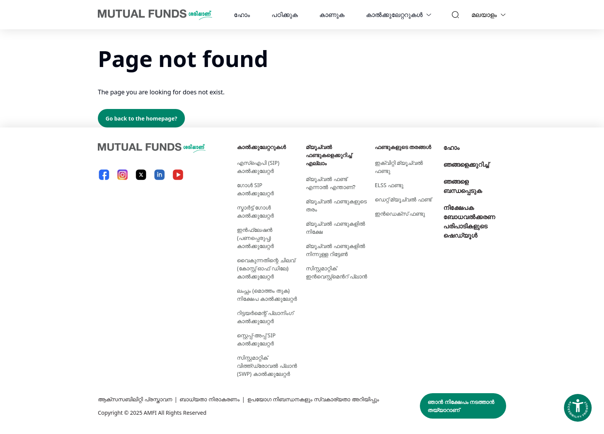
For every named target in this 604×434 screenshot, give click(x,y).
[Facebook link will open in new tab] (104, 174)
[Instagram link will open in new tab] (122, 174)
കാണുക (331, 14)
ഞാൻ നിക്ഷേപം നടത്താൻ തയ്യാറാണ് (461, 406)
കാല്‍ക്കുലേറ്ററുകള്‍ (394, 14)
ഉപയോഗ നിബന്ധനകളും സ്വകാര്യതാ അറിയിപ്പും (313, 399)
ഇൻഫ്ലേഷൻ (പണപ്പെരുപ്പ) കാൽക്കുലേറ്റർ (255, 238)
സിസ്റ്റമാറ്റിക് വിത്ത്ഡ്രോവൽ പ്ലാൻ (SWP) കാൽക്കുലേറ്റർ (267, 365)
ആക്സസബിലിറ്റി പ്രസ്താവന (135, 399)
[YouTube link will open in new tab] (178, 174)
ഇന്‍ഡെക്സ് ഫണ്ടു (400, 213)
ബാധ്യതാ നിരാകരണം (210, 399)
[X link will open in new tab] (141, 174)
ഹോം (242, 14)
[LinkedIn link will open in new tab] (159, 174)
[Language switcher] (503, 15)
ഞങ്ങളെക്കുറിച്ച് (466, 164)
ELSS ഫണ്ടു (389, 185)
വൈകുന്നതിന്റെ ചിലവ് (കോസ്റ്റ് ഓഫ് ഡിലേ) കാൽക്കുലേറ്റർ (266, 268)
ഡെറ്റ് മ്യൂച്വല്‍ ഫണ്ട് (403, 199)
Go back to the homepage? (141, 118)
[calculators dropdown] (429, 15)
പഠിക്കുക (285, 14)
